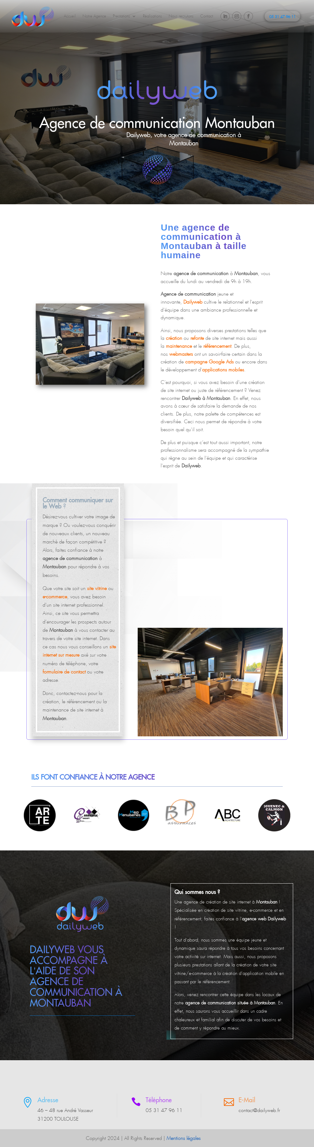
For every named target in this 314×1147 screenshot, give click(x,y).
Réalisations (152, 16)
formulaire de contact (64, 672)
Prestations (121, 16)
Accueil (70, 16)
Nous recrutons (181, 16)
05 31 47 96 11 (282, 16)
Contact (206, 16)
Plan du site (216, 1138)
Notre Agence (94, 16)
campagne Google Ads (209, 362)
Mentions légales (184, 1138)
